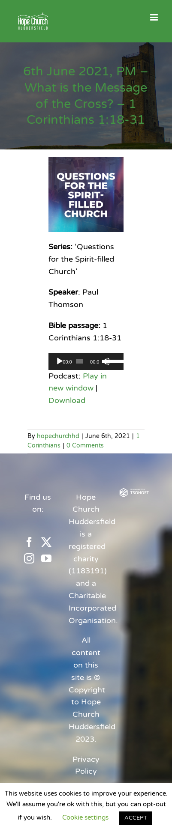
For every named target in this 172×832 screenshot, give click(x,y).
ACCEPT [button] (135, 817)
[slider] (79, 361)
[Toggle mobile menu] (154, 17)
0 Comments (85, 445)
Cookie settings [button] (85, 817)
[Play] (59, 361)
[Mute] (106, 361)
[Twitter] (46, 542)
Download (66, 400)
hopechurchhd (58, 436)
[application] (86, 361)
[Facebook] (29, 542)
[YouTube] (46, 558)
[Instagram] (29, 558)
